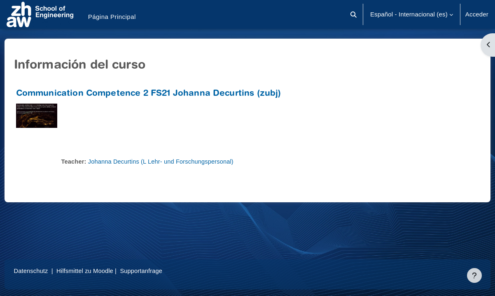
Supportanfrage (160, 270)
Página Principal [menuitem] (112, 16)
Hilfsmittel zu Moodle (102, 270)
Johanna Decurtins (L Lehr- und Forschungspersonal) (179, 161)
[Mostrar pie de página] (474, 275)
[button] (353, 14)
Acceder (476, 14)
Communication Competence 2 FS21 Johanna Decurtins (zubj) (164, 94)
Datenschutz (46, 270)
